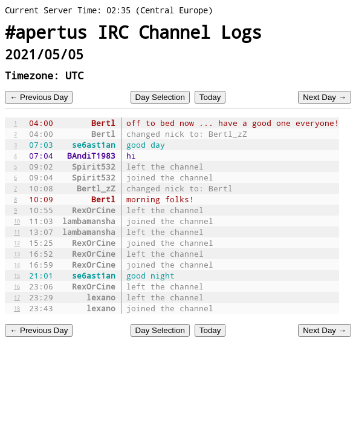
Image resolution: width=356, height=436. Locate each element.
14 (17, 264)
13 (17, 253)
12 (17, 242)
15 (17, 275)
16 (17, 286)
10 (17, 221)
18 (17, 308)
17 (17, 297)
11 (17, 232)
